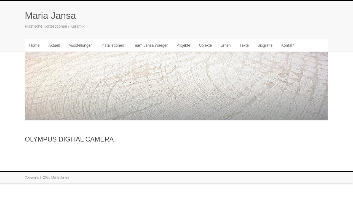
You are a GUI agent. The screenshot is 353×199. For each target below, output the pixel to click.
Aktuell (54, 45)
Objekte (205, 45)
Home (34, 45)
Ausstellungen (81, 45)
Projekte (183, 45)
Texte (244, 45)
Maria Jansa (50, 15)
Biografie (265, 45)
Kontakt (288, 45)
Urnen (226, 45)
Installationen (112, 45)
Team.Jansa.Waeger (150, 45)
